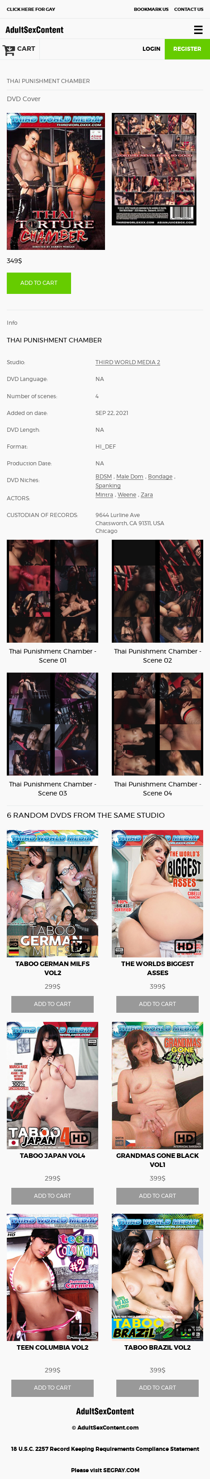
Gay (31, 9)
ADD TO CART (38, 283)
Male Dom (129, 476)
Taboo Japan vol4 (53, 1156)
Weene (127, 495)
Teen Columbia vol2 (52, 1348)
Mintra (104, 495)
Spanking (108, 485)
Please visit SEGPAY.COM (105, 1470)
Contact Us (188, 9)
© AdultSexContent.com (105, 1427)
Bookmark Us (151, 9)
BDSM (103, 476)
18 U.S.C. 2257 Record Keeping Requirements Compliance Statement (105, 1449)
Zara (147, 495)
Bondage (160, 476)
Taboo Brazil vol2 (157, 1348)
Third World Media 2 (127, 362)
